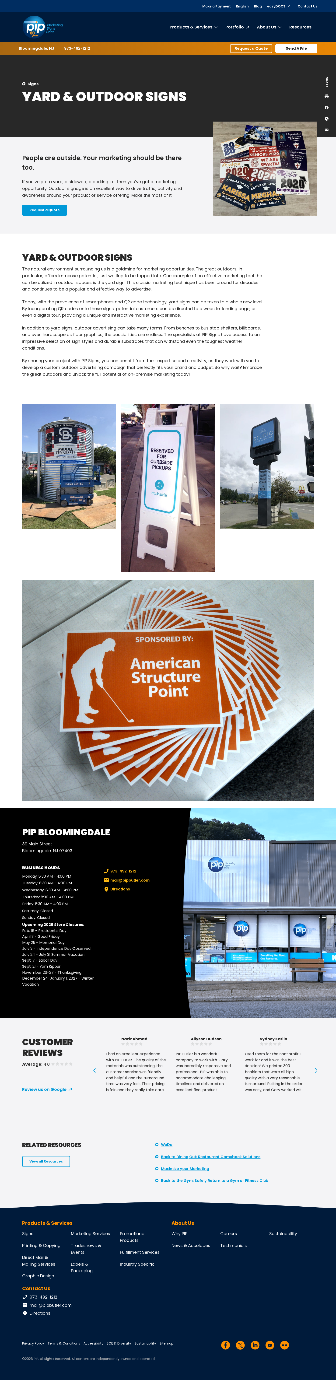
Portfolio (234, 27)
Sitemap (166, 1343)
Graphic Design (38, 1276)
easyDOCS (276, 6)
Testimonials (233, 1245)
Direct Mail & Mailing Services (38, 1260)
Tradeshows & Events (86, 1249)
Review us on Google (44, 1089)
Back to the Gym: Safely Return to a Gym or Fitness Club (214, 1180)
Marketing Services (90, 1233)
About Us (266, 27)
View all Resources (46, 1161)
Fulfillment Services (140, 1252)
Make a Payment (216, 6)
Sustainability (283, 1233)
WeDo (166, 1144)
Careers (228, 1233)
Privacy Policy (33, 1343)
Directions (116, 889)
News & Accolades (191, 1245)
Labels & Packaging (82, 1267)
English (242, 6)
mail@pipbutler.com (126, 880)
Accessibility (93, 1343)
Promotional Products (132, 1237)
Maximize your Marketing (185, 1168)
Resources (300, 27)
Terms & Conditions (64, 1343)
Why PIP (179, 1233)
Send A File (296, 48)
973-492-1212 (78, 48)
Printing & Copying (41, 1245)
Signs (33, 84)
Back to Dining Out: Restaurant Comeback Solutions (210, 1156)
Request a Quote (251, 48)
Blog (258, 6)
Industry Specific (137, 1264)
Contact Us (307, 6)
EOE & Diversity (119, 1343)
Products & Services (191, 27)
